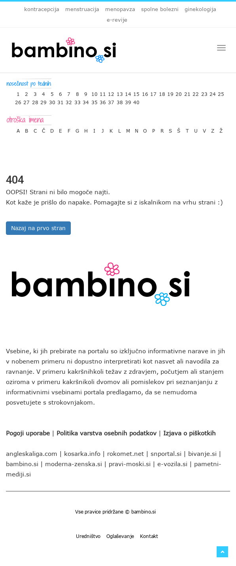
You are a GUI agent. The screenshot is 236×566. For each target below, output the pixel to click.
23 (204, 92)
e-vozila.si (172, 463)
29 (43, 100)
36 (103, 100)
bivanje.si (202, 453)
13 (120, 92)
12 (111, 92)
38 (120, 100)
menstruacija (82, 9)
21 (187, 92)
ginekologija (200, 9)
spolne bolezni (160, 9)
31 (60, 100)
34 (86, 100)
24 (213, 92)
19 (170, 92)
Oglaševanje (120, 536)
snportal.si (166, 453)
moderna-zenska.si (73, 463)
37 (111, 100)
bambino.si (22, 463)
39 (128, 100)
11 (103, 92)
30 (52, 100)
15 (136, 92)
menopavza (120, 9)
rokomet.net (125, 453)
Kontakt (149, 536)
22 (196, 92)
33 (77, 100)
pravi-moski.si (130, 463)
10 (94, 92)
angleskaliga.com (31, 453)
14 (128, 92)
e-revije (117, 20)
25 (221, 92)
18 (162, 92)
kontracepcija (41, 9)
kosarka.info (82, 453)
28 (35, 100)
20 (179, 92)
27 (26, 100)
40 (136, 100)
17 (153, 92)
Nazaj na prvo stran (38, 228)
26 (18, 100)
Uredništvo (88, 536)
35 (94, 100)
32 (69, 100)
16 (145, 92)
